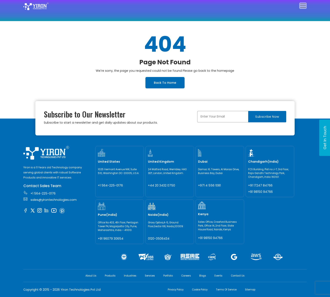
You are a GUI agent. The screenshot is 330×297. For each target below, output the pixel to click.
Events (218, 275)
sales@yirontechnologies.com (50, 199)
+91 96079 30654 (110, 238)
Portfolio (168, 275)
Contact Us (238, 275)
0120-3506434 (158, 238)
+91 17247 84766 (260, 185)
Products (110, 275)
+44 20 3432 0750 (161, 185)
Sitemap (250, 289)
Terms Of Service (226, 289)
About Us (90, 275)
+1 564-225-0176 (39, 193)
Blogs (202, 275)
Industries (130, 275)
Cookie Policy (200, 289)
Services (150, 275)
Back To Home (165, 83)
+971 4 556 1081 (209, 185)
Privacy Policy (176, 289)
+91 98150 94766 (260, 192)
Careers (186, 275)
